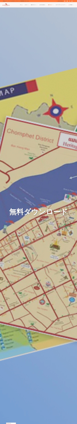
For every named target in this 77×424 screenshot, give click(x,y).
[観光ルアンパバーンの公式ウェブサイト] (6, 4)
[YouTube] (67, 1)
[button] (74, 1)
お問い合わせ (60, 1)
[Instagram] (69, 1)
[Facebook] (64, 1)
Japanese (8, 423)
